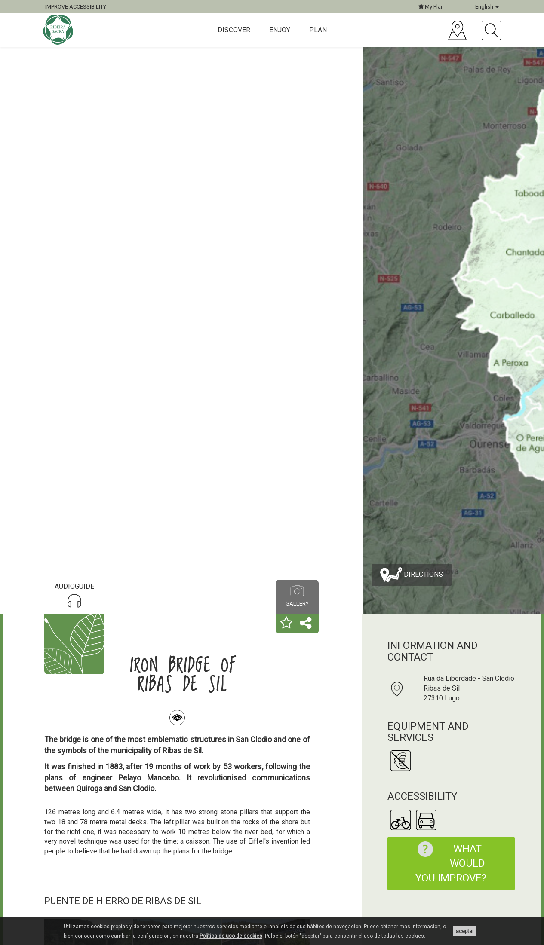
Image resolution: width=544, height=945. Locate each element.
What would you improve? (448, 862)
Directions (411, 574)
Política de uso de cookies (231, 936)
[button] (286, 623)
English (487, 6)
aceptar (465, 931)
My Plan (431, 6)
